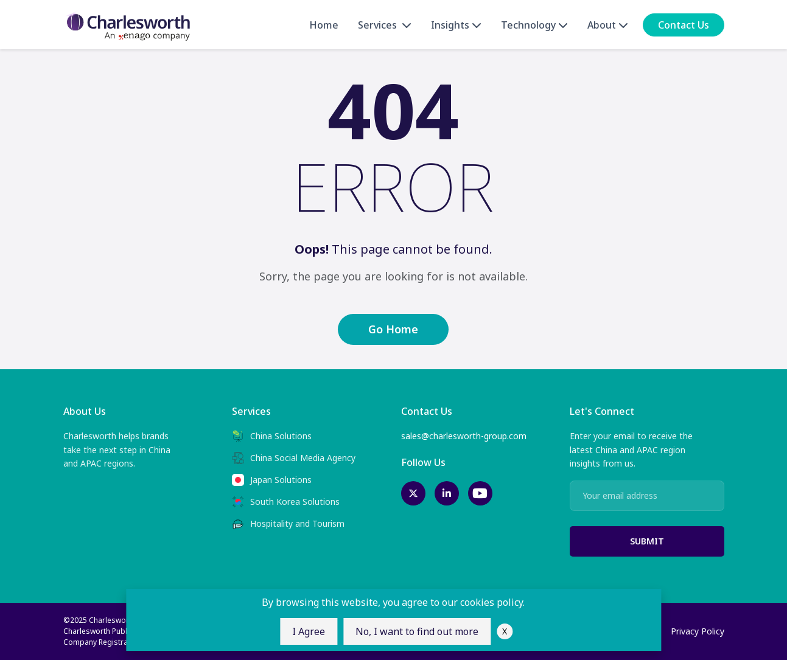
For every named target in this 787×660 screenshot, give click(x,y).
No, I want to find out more (416, 631)
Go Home (393, 329)
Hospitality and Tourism (288, 524)
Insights (456, 25)
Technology (534, 25)
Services (384, 25)
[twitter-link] (413, 493)
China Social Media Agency (293, 458)
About (607, 25)
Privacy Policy (697, 631)
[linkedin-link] (447, 493)
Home (323, 25)
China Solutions (272, 436)
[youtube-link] (480, 493)
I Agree (308, 631)
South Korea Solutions (286, 502)
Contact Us (683, 25)
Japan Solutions (272, 480)
